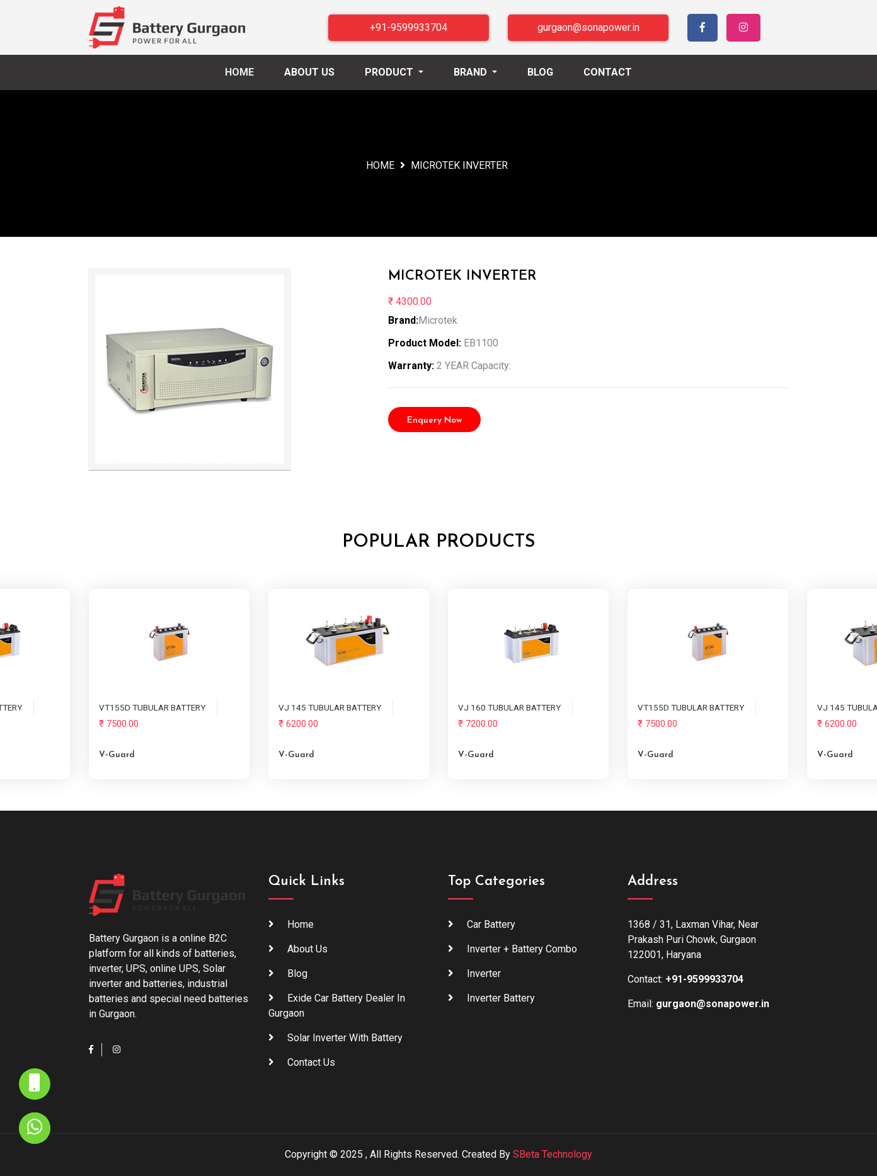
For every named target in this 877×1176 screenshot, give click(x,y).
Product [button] (390, 72)
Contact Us (311, 1062)
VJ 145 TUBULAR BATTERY (329, 707)
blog (297, 973)
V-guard (117, 755)
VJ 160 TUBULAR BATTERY (509, 707)
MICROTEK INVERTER (459, 165)
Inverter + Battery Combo (522, 949)
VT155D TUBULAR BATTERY (152, 707)
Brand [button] (472, 72)
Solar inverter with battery (345, 1038)
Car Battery (491, 924)
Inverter (484, 973)
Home (252, 71)
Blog (540, 72)
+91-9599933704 (408, 27)
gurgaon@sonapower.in (588, 27)
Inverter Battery (501, 998)
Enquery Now (434, 420)
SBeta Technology (552, 1154)
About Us (309, 72)
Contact (607, 72)
